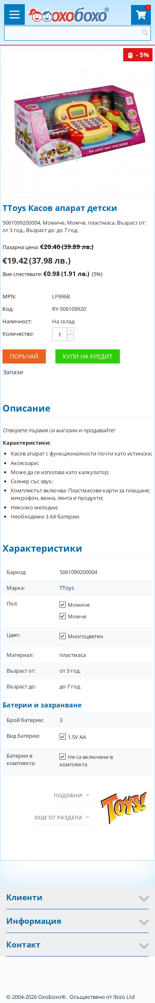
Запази (13, 372)
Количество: (18, 333)
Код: (7, 309)
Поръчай (24, 356)
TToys (67, 587)
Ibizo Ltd (124, 997)
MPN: (9, 296)
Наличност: (17, 321)
